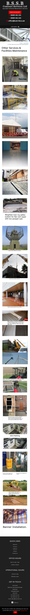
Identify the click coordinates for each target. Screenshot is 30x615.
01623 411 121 (16, 15)
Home (21, 43)
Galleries (26, 43)
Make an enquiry (15, 12)
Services (15, 546)
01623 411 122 (16, 18)
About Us (15, 544)
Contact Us (15, 553)
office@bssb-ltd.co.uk (16, 21)
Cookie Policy (23, 610)
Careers (15, 551)
